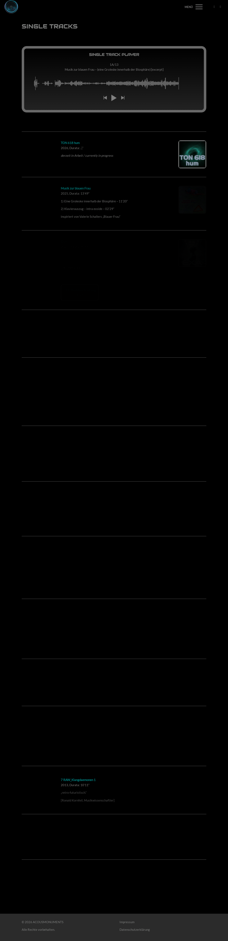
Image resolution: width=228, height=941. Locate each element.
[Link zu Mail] (220, 6)
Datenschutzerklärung (135, 929)
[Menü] (198, 7)
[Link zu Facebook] (214, 6)
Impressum (127, 922)
